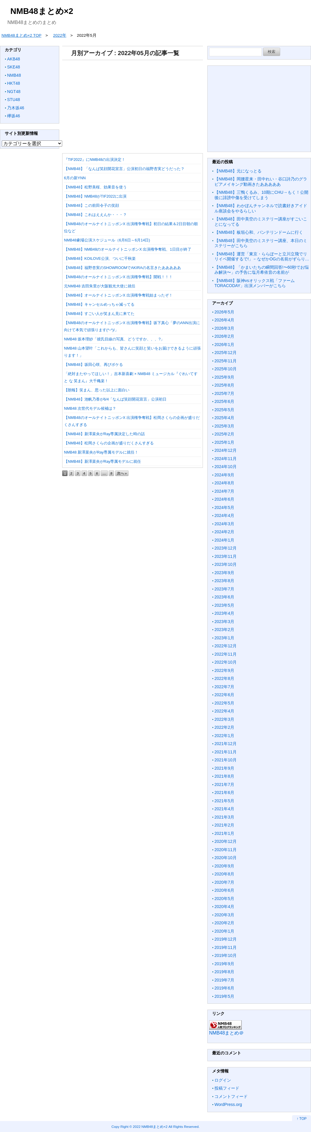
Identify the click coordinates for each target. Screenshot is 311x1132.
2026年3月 (224, 328)
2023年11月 (225, 556)
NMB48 (14, 75)
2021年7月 (224, 784)
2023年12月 (225, 548)
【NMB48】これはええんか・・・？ (95, 214)
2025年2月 (224, 434)
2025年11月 (225, 360)
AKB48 (13, 59)
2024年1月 (224, 540)
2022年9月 (224, 670)
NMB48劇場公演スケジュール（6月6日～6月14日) (107, 240)
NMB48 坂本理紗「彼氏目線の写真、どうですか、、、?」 (114, 339)
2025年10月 (225, 368)
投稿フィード (226, 1088)
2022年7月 (224, 686)
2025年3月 (224, 426)
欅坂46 (13, 115)
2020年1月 (224, 931)
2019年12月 (225, 939)
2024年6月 (224, 499)
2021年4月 (224, 808)
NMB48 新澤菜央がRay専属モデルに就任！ (101, 452)
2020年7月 (224, 882)
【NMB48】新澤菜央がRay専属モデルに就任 (102, 461)
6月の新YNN (75, 178)
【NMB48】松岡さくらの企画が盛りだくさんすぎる (109, 443)
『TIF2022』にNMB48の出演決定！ (94, 159)
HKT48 (13, 83)
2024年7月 (224, 491)
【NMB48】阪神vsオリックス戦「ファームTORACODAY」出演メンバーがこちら (254, 283)
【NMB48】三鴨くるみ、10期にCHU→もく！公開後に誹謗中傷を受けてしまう (261, 195)
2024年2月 (224, 531)
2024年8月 (224, 483)
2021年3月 (224, 817)
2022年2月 (224, 727)
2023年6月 (224, 597)
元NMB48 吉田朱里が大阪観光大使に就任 (99, 286)
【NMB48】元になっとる (238, 171)
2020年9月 (224, 866)
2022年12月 (225, 645)
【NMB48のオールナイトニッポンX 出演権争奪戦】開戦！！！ (118, 277)
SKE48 (13, 67)
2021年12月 (225, 743)
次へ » (122, 473)
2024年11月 (225, 458)
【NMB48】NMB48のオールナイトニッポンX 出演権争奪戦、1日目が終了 (127, 249)
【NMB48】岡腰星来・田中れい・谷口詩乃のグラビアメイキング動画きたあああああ (260, 182)
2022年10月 (225, 662)
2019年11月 (225, 947)
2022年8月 (224, 678)
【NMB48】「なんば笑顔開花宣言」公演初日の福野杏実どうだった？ (124, 168)
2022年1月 (224, 735)
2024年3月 (224, 523)
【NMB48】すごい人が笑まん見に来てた (99, 313)
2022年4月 (224, 711)
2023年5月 (224, 605)
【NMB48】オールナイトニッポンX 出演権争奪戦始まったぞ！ (118, 295)
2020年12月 (225, 841)
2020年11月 (225, 849)
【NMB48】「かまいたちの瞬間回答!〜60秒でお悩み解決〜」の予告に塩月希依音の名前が (261, 270)
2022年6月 (224, 694)
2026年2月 (224, 336)
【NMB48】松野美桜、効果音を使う (95, 187)
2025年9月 (224, 377)
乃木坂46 (15, 107)
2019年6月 (224, 988)
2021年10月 (225, 760)
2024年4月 (224, 515)
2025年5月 (224, 409)
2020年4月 (224, 906)
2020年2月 (224, 922)
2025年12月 (225, 352)
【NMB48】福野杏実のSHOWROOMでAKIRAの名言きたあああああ (122, 267)
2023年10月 (225, 564)
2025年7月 (224, 393)
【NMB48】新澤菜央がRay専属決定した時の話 (104, 434)
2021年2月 (224, 825)
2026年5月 (224, 312)
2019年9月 (224, 963)
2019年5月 (224, 996)
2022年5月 (224, 703)
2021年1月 (224, 833)
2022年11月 (225, 654)
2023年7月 (224, 589)
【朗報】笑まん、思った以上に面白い (96, 390)
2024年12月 (225, 450)
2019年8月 (224, 971)
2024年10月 (225, 466)
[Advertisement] (132, 104)
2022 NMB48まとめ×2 (150, 1126)
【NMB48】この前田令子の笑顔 (91, 205)
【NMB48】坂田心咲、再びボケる (93, 364)
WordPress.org (228, 1104)
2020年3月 (224, 914)
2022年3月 (224, 719)
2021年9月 (224, 768)
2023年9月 (224, 572)
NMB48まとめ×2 (41, 11)
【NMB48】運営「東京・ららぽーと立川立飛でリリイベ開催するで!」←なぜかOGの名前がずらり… (261, 257)
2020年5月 (224, 898)
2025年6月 (224, 401)
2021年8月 (224, 776)
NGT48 (13, 91)
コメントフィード (231, 1096)
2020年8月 (224, 874)
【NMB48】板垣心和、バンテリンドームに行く (258, 232)
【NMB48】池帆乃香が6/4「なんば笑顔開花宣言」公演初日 (115, 399)
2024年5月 (224, 507)
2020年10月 (225, 857)
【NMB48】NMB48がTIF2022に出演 (95, 196)
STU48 (13, 99)
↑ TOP (301, 1119)
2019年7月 (224, 980)
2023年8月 (224, 580)
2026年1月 (224, 344)
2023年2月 (224, 629)
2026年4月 (224, 320)
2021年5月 (224, 800)
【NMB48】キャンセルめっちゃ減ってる (99, 304)
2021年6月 (224, 792)
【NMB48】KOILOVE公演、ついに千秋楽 (100, 258)
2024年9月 (224, 475)
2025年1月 (224, 442)
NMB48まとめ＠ (226, 1032)
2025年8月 (224, 385)
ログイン (222, 1080)
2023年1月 (224, 637)
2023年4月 (224, 613)
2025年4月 (224, 417)
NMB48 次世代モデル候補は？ (90, 408)
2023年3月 (224, 621)
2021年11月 (225, 752)
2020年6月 (224, 890)
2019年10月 (225, 955)
